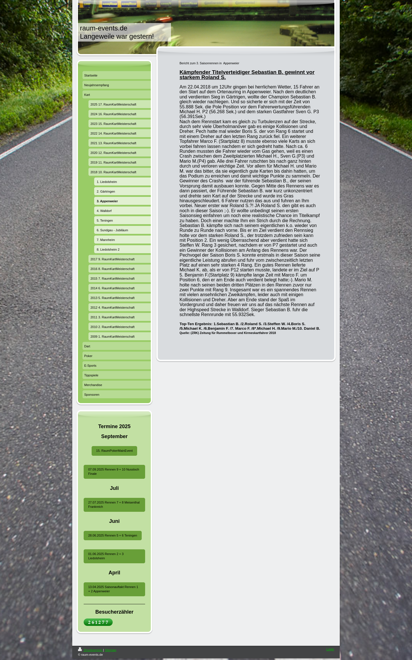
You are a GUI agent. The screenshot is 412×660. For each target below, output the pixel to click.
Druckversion (90, 650)
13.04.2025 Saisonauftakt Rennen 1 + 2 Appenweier (113, 589)
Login (330, 649)
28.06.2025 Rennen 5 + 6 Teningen (112, 535)
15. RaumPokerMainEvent (114, 450)
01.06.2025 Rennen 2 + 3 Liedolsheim (105, 556)
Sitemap (110, 650)
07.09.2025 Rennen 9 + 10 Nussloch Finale (113, 471)
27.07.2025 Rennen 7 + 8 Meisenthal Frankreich (114, 504)
